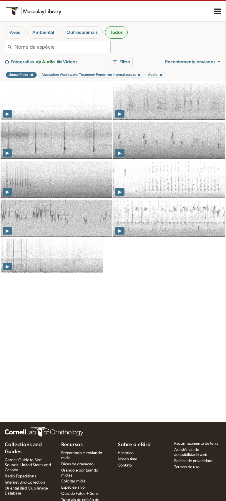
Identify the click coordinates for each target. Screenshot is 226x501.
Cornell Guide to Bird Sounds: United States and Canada (28, 465)
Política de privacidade (193, 461)
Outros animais (82, 32)
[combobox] (62, 47)
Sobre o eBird (134, 444)
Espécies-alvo (73, 487)
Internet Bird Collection (25, 482)
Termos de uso (187, 467)
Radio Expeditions (20, 476)
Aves (15, 32)
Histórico (126, 453)
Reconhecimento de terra (196, 443)
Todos (116, 32)
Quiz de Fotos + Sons (80, 494)
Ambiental (43, 32)
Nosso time (127, 459)
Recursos (72, 444)
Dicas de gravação (77, 464)
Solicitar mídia (73, 481)
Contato (125, 465)
